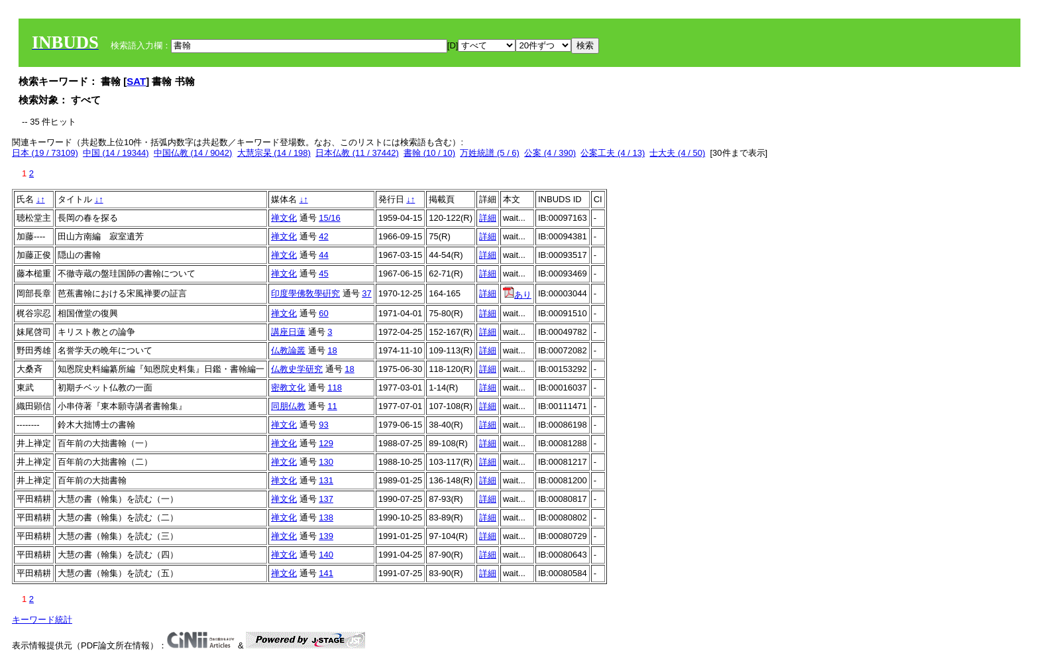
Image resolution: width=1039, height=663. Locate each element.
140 (326, 555)
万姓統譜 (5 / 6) (490, 153)
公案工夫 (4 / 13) (612, 153)
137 (326, 499)
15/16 (330, 218)
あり (517, 295)
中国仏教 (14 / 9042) (193, 153)
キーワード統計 (42, 620)
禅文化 (284, 218)
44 (323, 255)
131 (326, 480)
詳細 (487, 218)
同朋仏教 (288, 406)
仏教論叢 (288, 350)
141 (326, 573)
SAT (136, 81)
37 (366, 293)
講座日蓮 (288, 332)
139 (326, 536)
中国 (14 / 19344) (116, 153)
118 (334, 387)
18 (332, 350)
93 (323, 425)
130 (326, 462)
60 (323, 313)
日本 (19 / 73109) (45, 153)
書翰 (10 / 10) (429, 153)
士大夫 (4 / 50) (677, 153)
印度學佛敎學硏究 (305, 293)
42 (323, 236)
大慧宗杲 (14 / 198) (274, 153)
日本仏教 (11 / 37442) (357, 153)
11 (332, 406)
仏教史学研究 (297, 369)
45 (323, 273)
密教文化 (288, 387)
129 (326, 443)
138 (326, 517)
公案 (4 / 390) (550, 153)
